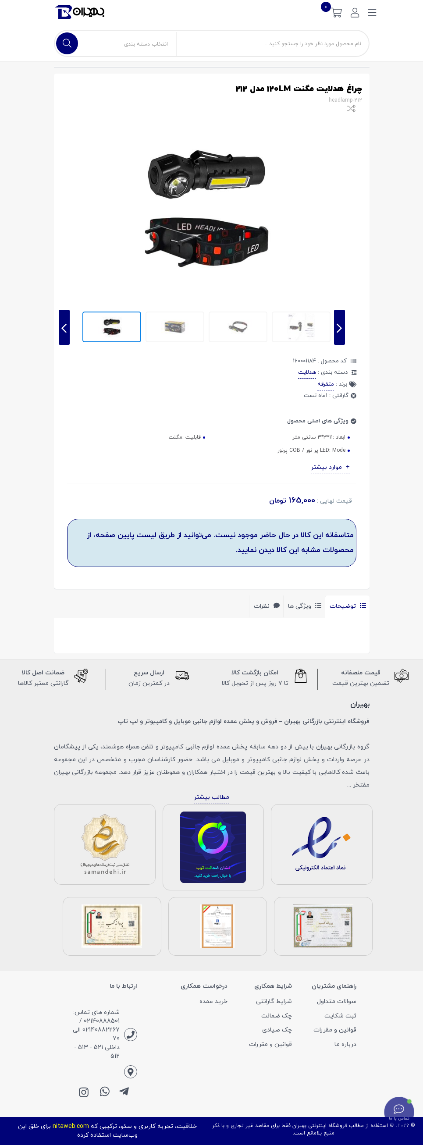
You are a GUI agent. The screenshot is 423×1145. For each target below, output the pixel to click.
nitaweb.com (71, 1126)
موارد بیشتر (327, 467)
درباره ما (345, 1044)
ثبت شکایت (340, 1016)
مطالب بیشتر (211, 797)
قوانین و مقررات (334, 1030)
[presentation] (64, 327)
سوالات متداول (336, 1001)
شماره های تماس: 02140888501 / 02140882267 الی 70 (96, 1025)
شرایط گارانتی (274, 1001)
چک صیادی (277, 1030)
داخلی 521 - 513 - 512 (97, 1051)
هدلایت (307, 372)
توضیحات (348, 606)
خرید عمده (213, 1001)
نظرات (267, 606)
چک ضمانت (276, 1016)
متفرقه (325, 384)
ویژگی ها (304, 606)
